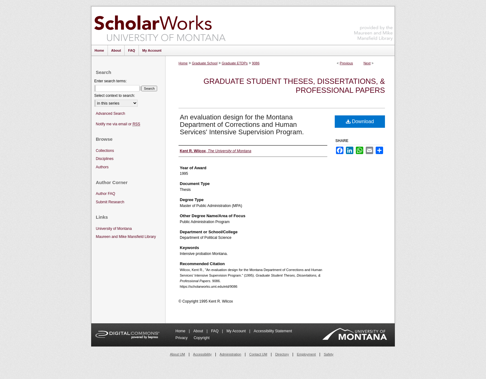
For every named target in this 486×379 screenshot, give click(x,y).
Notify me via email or (118, 124)
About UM (177, 354)
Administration (230, 354)
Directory (282, 354)
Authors (102, 167)
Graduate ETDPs (235, 63)
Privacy (182, 338)
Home (183, 63)
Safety (329, 354)
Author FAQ (105, 194)
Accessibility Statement (273, 331)
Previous (346, 63)
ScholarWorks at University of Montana (159, 25)
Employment (306, 354)
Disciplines (104, 159)
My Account (237, 331)
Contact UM (258, 354)
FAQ (215, 331)
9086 (255, 63)
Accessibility (202, 354)
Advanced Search (110, 113)
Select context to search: (114, 95)
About (198, 331)
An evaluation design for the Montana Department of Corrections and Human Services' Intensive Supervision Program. (242, 124)
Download (360, 121)
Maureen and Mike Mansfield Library (373, 24)
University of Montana (114, 228)
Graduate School (205, 63)
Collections (105, 151)
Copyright (202, 338)
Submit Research (110, 202)
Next (367, 63)
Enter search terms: (110, 81)
